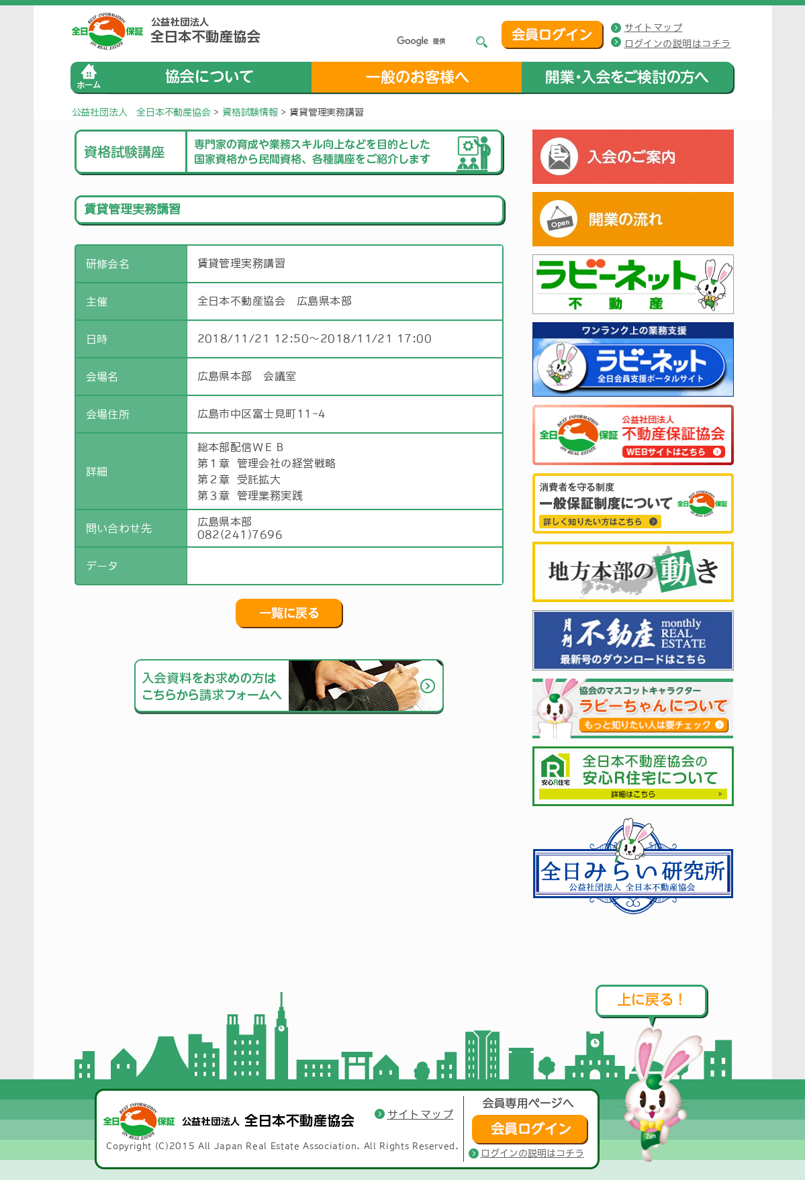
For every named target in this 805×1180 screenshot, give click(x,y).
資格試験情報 (250, 112)
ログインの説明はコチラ (677, 43)
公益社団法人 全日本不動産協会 (141, 112)
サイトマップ (653, 27)
